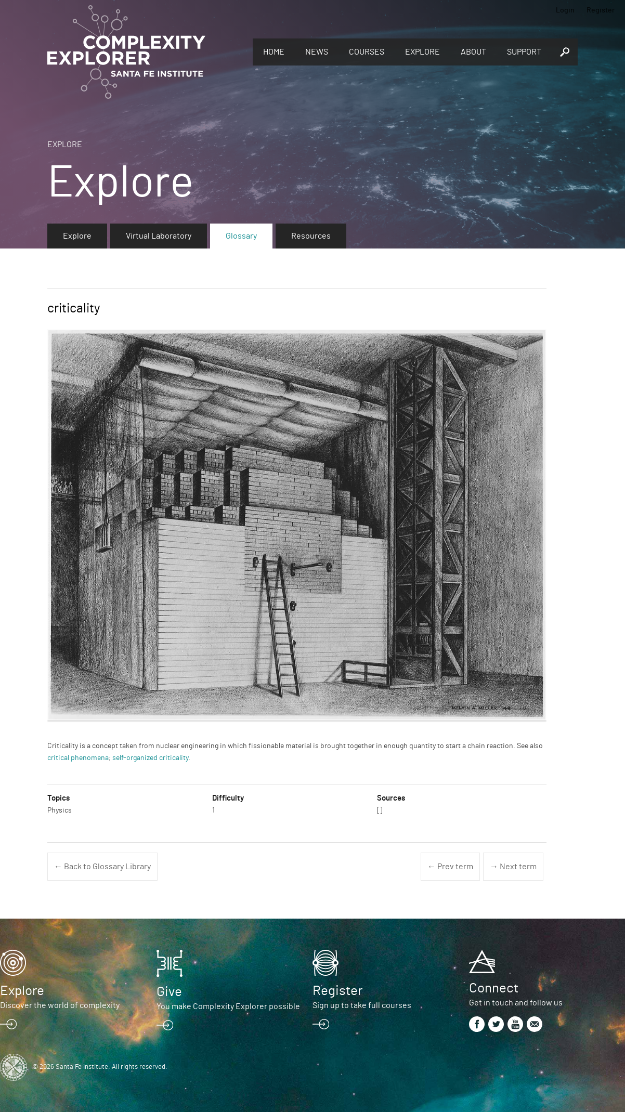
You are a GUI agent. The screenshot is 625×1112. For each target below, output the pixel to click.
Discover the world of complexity (60, 1005)
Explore (422, 52)
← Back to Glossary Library (102, 866)
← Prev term (450, 866)
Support (524, 52)
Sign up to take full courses (361, 1005)
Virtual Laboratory (158, 236)
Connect (493, 988)
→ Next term (513, 866)
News (316, 52)
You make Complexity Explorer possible (228, 1006)
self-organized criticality (150, 758)
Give (169, 992)
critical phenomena (78, 758)
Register (601, 10)
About (473, 52)
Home (273, 52)
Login (565, 10)
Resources (311, 236)
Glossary (241, 236)
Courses (366, 52)
